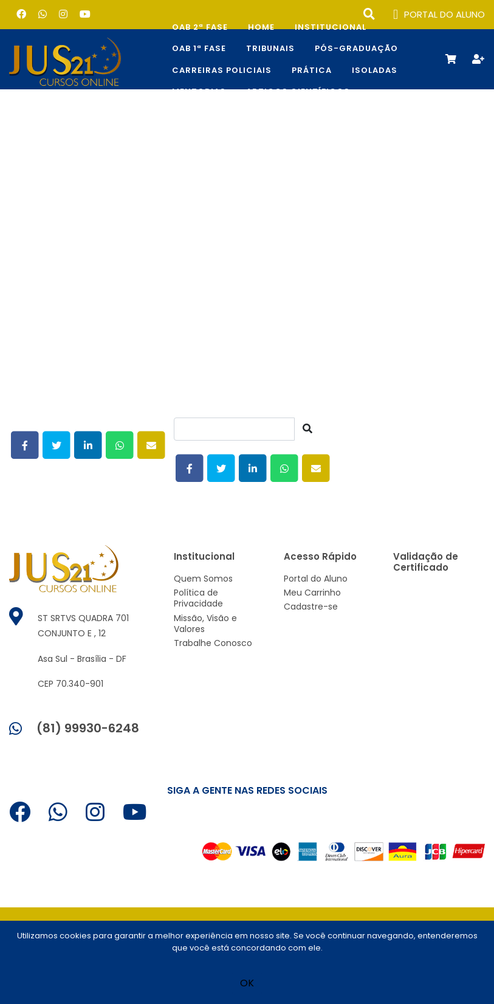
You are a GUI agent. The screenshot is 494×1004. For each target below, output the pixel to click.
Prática (312, 70)
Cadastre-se (311, 606)
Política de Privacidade (198, 598)
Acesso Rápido (320, 556)
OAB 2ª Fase (200, 27)
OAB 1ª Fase (199, 48)
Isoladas (374, 70)
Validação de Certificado (425, 562)
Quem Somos (203, 578)
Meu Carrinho (312, 592)
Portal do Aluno (316, 578)
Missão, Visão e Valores (205, 623)
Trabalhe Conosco (213, 643)
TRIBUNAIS (270, 48)
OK (247, 983)
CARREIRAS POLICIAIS (222, 70)
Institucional (330, 27)
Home (261, 27)
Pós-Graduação (356, 48)
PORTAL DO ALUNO (439, 15)
